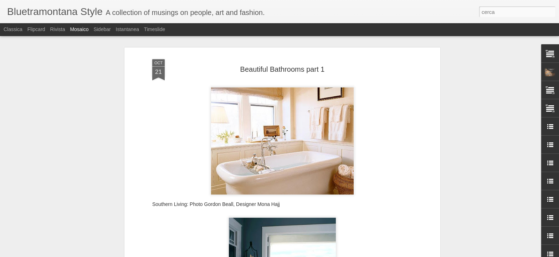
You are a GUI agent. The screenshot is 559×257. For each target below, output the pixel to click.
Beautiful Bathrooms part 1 (282, 64)
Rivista (57, 29)
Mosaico (79, 29)
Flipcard (36, 29)
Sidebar (102, 29)
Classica (13, 29)
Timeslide (154, 29)
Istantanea (127, 29)
